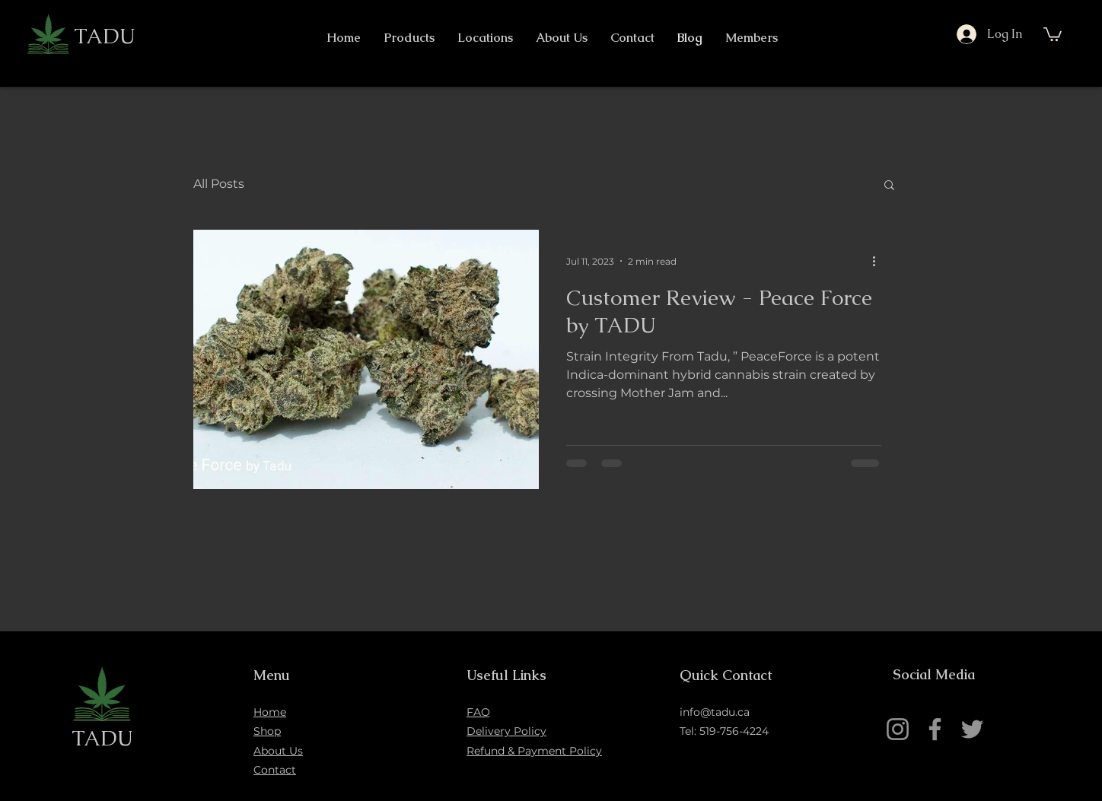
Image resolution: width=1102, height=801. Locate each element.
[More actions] (879, 261)
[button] (1052, 33)
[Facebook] (935, 729)
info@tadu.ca (715, 712)
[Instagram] (897, 729)
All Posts (218, 183)
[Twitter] (972, 729)
